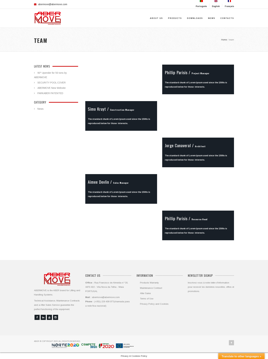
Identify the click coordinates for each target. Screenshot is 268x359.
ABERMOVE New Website (51, 88)
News (211, 18)
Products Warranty (149, 282)
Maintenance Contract (151, 288)
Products (175, 18)
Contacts (227, 18)
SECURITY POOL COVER (51, 82)
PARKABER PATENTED (50, 93)
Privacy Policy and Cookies (154, 304)
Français (229, 4)
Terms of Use (146, 298)
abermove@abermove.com (52, 4)
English (216, 4)
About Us (156, 18)
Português (201, 4)
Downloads (195, 18)
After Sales (145, 293)
